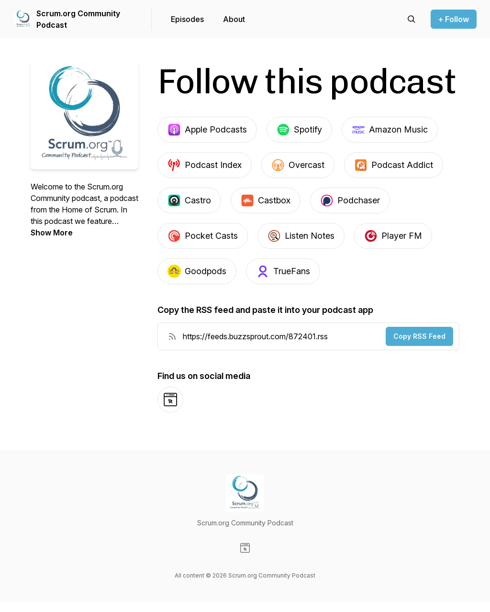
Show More (52, 232)
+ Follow (453, 19)
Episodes (187, 19)
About (234, 19)
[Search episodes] (411, 19)
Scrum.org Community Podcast (78, 19)
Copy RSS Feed (419, 336)
